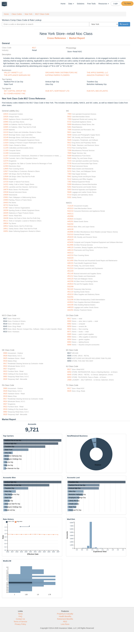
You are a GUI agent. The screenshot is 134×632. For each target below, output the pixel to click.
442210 (70, 255)
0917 (5, 363)
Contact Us (20, 619)
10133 (5, 132)
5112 (69, 179)
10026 (5, 117)
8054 (69, 372)
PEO (65, 622)
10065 (5, 127)
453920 (70, 219)
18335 (5, 213)
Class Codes (17, 14)
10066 (5, 124)
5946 (69, 135)
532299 (70, 286)
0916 (5, 374)
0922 (5, 371)
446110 (70, 250)
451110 (70, 292)
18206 (5, 210)
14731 (5, 187)
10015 (5, 114)
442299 (70, 281)
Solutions (80, 4)
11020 (5, 143)
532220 (70, 258)
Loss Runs (65, 624)
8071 (69, 332)
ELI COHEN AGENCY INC (14, 93)
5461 (69, 127)
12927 (5, 171)
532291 (70, 297)
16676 (5, 189)
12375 (5, 161)
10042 (5, 119)
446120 (70, 247)
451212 (70, 276)
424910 (70, 302)
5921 (69, 132)
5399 (69, 184)
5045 (69, 140)
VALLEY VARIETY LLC (13, 72)
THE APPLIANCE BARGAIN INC (17, 75)
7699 (69, 153)
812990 (70, 245)
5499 (69, 156)
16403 (5, 202)
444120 (70, 279)
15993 (5, 200)
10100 (5, 130)
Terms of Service (20, 622)
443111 (70, 214)
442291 (70, 310)
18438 (5, 218)
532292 (70, 224)
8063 (69, 342)
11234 (5, 158)
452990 (70, 216)
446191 (70, 263)
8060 (69, 321)
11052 (5, 145)
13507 (5, 174)
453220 (70, 237)
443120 (70, 240)
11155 (5, 148)
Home (63, 4)
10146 (5, 137)
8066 (69, 345)
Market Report (77, 38)
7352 (69, 182)
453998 (70, 232)
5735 (69, 163)
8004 (69, 339)
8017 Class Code (42, 14)
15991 (5, 197)
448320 (70, 307)
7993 (69, 114)
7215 (69, 161)
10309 (5, 140)
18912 (5, 226)
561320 (70, 289)
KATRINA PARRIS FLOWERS (57, 75)
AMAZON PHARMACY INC (98, 75)
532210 (70, 211)
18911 (5, 229)
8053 (69, 377)
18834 (5, 223)
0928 (5, 356)
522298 (70, 299)
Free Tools (91, 4)
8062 (69, 324)
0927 (5, 369)
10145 (5, 135)
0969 (5, 353)
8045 (69, 374)
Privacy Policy (20, 624)
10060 (5, 122)
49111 (5, 221)
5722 (69, 122)
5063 (69, 189)
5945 (69, 158)
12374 (5, 163)
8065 (69, 334)
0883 (5, 376)
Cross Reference (56, 38)
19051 (5, 231)
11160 (5, 150)
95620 (5, 179)
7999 (69, 130)
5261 (69, 187)
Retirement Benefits (65, 619)
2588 (69, 380)
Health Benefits (65, 616)
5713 (69, 148)
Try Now (127, 3)
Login (115, 3)
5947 (69, 137)
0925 (5, 358)
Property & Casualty (65, 614)
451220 (70, 271)
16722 (5, 205)
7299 (69, 150)
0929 (5, 379)
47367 (5, 208)
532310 (70, 234)
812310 (70, 268)
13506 (5, 176)
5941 (69, 176)
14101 (5, 184)
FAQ (20, 616)
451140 (70, 273)
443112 (70, 253)
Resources (103, 4)
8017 (34, 48)
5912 (69, 143)
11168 (5, 153)
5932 (69, 117)
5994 (69, 169)
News (20, 614)
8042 (69, 329)
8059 (69, 326)
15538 (5, 192)
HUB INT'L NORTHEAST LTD (57, 91)
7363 (69, 174)
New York (28, 14)
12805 (5, 169)
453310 (70, 208)
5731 (69, 145)
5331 (69, 197)
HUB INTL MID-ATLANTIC (97, 91)
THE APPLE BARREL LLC (97, 72)
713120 (70, 206)
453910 (70, 284)
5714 (69, 195)
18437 (5, 215)
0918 (5, 361)
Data (71, 4)
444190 (70, 305)
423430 (70, 242)
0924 (5, 366)
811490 (70, 260)
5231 (69, 171)
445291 (70, 221)
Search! (124, 24)
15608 (5, 195)
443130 (70, 229)
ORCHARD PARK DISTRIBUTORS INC (61, 72)
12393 (5, 166)
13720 (5, 182)
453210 (70, 294)
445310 (70, 227)
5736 (69, 166)
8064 (69, 337)
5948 (69, 192)
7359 (69, 119)
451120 (70, 266)
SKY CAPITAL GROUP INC (15, 91)
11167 (5, 156)
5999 (69, 124)
